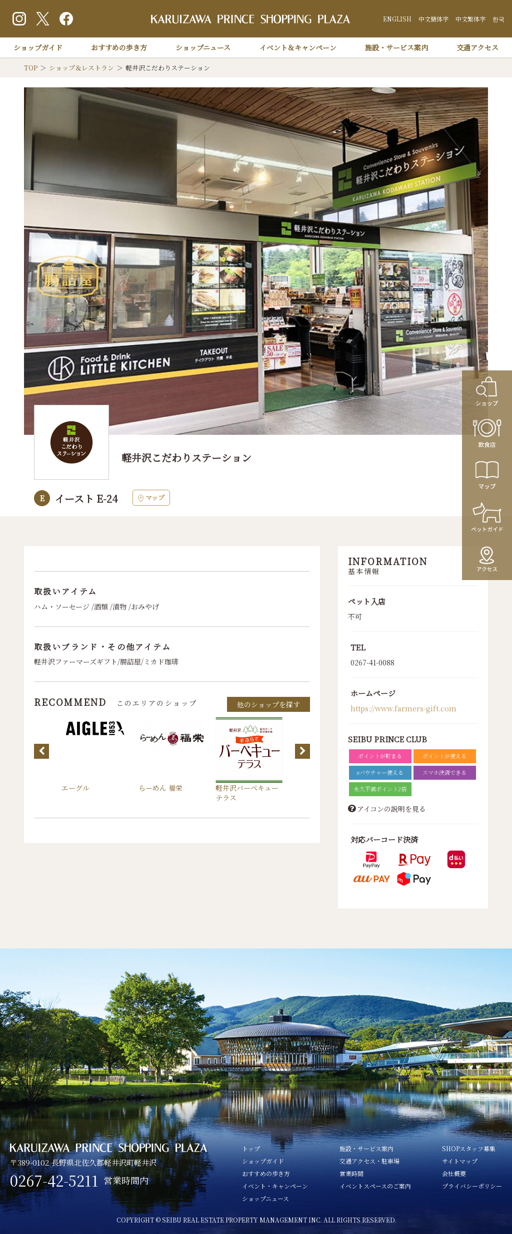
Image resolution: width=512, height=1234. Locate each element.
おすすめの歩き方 (119, 47)
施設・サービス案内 (396, 47)
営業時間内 (126, 1180)
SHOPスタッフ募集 (469, 1148)
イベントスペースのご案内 (375, 1186)
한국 (498, 18)
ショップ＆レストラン (81, 67)
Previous (41, 751)
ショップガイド (38, 47)
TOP (31, 67)
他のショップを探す (268, 704)
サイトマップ (460, 1161)
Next (302, 751)
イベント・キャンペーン (275, 1186)
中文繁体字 (471, 18)
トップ (251, 1148)
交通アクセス (477, 47)
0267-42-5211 (54, 1181)
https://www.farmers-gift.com (403, 708)
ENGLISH (397, 18)
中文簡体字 (433, 18)
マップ (151, 497)
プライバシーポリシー (472, 1186)
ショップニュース (203, 47)
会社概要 (454, 1173)
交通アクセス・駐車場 (370, 1161)
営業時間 (352, 1173)
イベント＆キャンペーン (298, 47)
